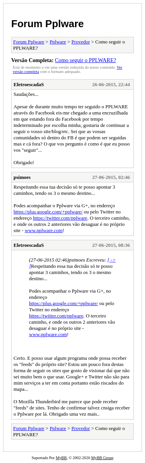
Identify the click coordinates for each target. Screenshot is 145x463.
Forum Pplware (47, 23)
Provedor (81, 42)
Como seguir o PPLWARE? (85, 60)
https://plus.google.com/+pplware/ (48, 212)
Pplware (57, 42)
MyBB (61, 458)
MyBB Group (102, 458)
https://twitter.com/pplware (60, 218)
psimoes (22, 177)
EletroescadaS (29, 84)
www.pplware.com (44, 230)
